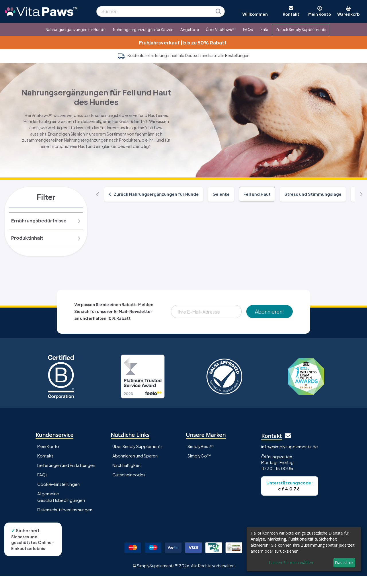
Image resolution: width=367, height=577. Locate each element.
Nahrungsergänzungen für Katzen (143, 29)
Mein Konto (48, 447)
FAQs (248, 29)
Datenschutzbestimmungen (64, 511)
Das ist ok (344, 562)
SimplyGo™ (199, 457)
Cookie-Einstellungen (58, 485)
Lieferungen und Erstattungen (66, 466)
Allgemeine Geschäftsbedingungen (61, 498)
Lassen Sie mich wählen (291, 562)
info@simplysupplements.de (289, 448)
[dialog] (304, 549)
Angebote (189, 29)
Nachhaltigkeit (126, 466)
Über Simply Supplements (137, 447)
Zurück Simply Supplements (301, 29)
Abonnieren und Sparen (135, 457)
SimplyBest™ (201, 447)
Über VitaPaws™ (221, 29)
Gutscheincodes (128, 476)
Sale (264, 29)
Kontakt (45, 457)
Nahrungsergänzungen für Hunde (76, 29)
